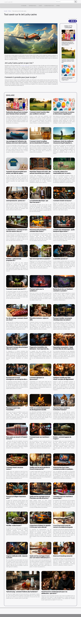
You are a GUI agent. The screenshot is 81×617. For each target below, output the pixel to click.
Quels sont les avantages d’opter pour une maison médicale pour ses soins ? (40, 557)
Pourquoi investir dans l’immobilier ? (13, 408)
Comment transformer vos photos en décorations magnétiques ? (68, 78)
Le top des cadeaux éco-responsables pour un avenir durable (62, 173)
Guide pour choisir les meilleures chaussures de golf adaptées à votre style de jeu (63, 142)
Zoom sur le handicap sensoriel (62, 556)
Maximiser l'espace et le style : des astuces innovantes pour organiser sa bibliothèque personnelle (40, 173)
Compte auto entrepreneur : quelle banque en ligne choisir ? (64, 230)
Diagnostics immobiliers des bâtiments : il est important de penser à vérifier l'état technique (40, 348)
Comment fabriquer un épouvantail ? (37, 378)
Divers (58, 5)
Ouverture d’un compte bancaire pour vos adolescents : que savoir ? (54, 592)
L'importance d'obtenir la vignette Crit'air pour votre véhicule (40, 526)
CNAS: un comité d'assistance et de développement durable (40, 408)
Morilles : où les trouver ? (14, 525)
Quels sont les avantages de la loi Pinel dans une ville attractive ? (40, 497)
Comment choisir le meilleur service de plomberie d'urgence (39, 142)
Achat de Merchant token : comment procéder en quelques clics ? (63, 469)
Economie (23, 5)
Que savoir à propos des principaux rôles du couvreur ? (17, 348)
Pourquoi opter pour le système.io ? (37, 290)
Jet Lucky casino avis (25, 65)
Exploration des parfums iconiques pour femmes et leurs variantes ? (68, 43)
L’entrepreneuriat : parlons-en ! (15, 200)
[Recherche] (64, 1)
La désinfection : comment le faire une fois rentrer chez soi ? (16, 230)
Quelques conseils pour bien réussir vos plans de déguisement (63, 378)
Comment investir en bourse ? (62, 200)
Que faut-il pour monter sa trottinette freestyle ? (61, 408)
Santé (40, 5)
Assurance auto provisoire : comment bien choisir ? (38, 230)
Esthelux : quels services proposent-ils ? (13, 259)
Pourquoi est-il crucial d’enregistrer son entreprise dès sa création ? (17, 379)
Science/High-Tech (49, 5)
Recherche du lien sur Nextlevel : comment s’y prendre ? (63, 290)
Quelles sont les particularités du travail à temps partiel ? (40, 468)
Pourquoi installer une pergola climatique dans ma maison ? (62, 319)
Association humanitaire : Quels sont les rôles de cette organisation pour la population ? (64, 348)
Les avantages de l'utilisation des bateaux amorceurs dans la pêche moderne (16, 142)
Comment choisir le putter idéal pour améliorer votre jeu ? (68, 61)
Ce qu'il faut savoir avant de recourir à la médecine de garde (63, 526)
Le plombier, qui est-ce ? (60, 259)
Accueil (5, 11)
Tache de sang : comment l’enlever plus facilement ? (22, 591)
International (32, 5)
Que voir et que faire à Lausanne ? (40, 259)
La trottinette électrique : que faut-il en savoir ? (39, 201)
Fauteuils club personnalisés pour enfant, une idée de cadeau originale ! (16, 173)
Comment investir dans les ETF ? (16, 289)
